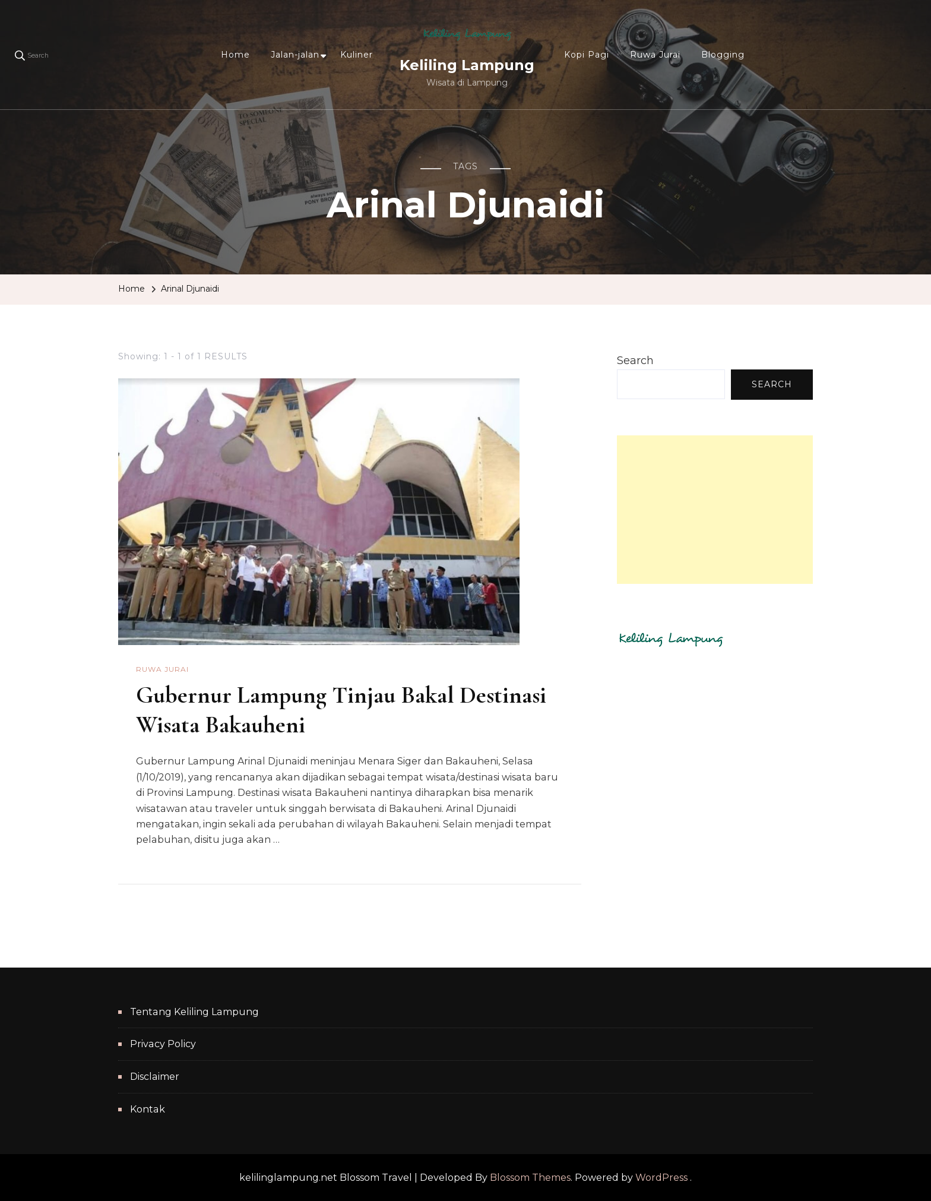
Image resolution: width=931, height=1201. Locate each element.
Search (635, 360)
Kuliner (356, 54)
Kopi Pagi (586, 54)
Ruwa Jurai (655, 54)
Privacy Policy (163, 1044)
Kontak (147, 1109)
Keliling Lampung (467, 65)
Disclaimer (154, 1076)
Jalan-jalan (295, 54)
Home (235, 54)
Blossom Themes (530, 1177)
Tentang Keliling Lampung (194, 1011)
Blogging (723, 54)
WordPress (661, 1177)
